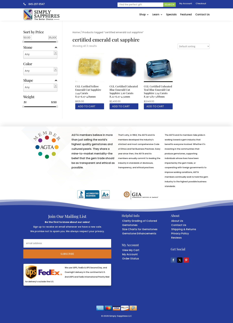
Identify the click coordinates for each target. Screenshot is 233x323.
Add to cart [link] (86, 106)
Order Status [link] (130, 258)
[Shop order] (194, 46)
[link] (25, 4)
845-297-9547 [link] (36, 4)
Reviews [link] (176, 238)
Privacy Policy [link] (180, 233)
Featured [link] (186, 14)
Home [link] (76, 32)
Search (169, 4)
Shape (40, 80)
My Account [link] (185, 3)
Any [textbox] (27, 54)
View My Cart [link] (130, 250)
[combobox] (40, 55)
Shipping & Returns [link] (183, 229)
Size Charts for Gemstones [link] (139, 229)
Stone (40, 47)
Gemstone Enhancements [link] (139, 233)
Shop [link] (142, 14)
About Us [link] (177, 221)
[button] (173, 260)
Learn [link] (155, 14)
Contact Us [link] (202, 14)
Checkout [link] (201, 3)
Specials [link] (171, 14)
